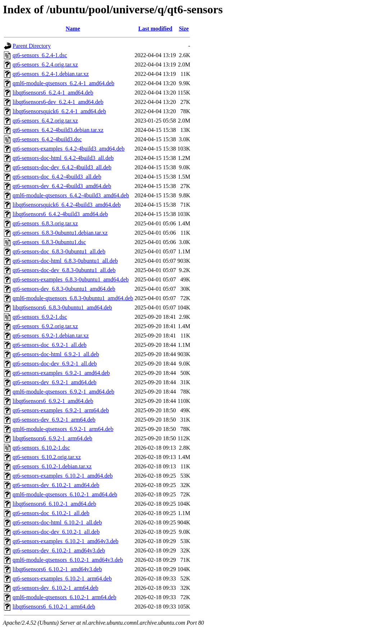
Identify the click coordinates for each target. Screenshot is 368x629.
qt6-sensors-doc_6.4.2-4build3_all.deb (57, 177)
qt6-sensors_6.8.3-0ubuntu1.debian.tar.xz (60, 233)
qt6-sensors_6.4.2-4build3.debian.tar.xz (58, 130)
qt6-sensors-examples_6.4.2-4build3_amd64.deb (69, 149)
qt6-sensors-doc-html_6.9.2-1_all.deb (56, 354)
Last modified (155, 29)
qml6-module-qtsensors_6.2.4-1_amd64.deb (63, 83)
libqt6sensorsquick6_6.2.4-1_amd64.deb (59, 111)
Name (73, 29)
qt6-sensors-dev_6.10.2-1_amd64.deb (56, 485)
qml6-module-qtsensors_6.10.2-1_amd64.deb (65, 494)
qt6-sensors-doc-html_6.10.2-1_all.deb (57, 522)
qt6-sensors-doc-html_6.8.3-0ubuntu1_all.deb (65, 261)
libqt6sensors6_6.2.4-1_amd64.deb (53, 92)
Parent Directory (32, 46)
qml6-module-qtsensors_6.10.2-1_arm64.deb (64, 597)
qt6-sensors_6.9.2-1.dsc (40, 317)
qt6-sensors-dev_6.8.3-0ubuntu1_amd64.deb (64, 289)
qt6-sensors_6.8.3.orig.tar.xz (45, 223)
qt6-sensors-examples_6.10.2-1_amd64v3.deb (66, 541)
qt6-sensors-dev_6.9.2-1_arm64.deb (54, 420)
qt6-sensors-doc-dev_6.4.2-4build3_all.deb (62, 167)
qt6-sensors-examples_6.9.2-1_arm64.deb (61, 410)
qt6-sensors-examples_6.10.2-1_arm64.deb (62, 578)
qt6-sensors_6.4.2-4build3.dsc (47, 139)
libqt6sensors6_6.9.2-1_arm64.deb (52, 438)
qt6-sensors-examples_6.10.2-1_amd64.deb (63, 476)
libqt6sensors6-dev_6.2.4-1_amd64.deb (58, 102)
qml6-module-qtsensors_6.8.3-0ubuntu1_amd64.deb (73, 298)
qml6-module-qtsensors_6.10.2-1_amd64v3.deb (68, 560)
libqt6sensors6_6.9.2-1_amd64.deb (53, 401)
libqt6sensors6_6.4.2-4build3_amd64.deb (60, 214)
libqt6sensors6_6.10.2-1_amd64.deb (54, 504)
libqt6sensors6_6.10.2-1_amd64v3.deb (57, 569)
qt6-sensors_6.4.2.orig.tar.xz (45, 121)
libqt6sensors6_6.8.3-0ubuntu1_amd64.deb (62, 307)
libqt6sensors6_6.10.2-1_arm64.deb (54, 606)
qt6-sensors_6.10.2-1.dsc (41, 448)
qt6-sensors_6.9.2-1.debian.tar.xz (51, 335)
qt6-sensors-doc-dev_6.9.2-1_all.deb (55, 364)
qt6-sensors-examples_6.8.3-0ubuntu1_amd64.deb (71, 279)
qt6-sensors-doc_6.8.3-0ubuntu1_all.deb (59, 251)
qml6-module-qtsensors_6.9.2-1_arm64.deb (63, 429)
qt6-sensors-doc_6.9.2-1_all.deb (50, 345)
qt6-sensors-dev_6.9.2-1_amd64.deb (54, 382)
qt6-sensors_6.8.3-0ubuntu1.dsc (49, 242)
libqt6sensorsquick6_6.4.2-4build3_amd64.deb (67, 205)
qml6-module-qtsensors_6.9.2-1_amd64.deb (63, 392)
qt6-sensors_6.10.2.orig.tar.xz (47, 457)
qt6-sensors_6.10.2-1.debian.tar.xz (52, 466)
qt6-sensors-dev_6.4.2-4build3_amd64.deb (62, 186)
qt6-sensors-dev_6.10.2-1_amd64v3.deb (59, 550)
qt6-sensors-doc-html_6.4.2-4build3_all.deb (63, 158)
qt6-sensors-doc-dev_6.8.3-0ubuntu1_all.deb (64, 270)
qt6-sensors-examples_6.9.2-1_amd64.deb (61, 373)
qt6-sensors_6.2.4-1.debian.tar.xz (51, 74)
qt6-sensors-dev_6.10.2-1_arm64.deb (55, 588)
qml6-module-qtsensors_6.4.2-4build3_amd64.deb (71, 195)
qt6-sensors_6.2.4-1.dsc (40, 55)
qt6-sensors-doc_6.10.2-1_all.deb (51, 513)
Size (184, 29)
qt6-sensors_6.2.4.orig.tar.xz (45, 64)
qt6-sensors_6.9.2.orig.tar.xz (45, 326)
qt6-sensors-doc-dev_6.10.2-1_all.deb (56, 532)
